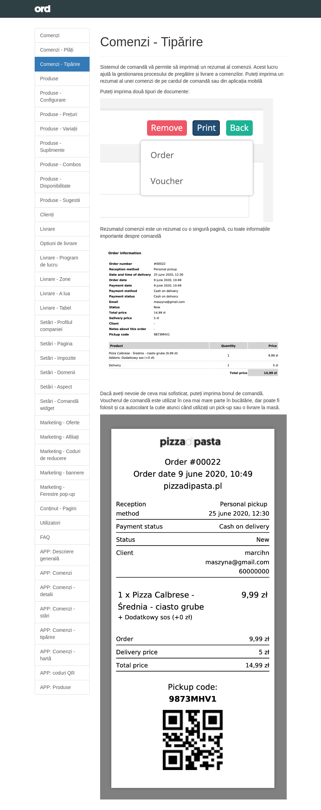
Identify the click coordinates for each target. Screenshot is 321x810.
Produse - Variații (58, 128)
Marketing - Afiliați (59, 437)
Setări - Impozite (58, 358)
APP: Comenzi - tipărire (57, 633)
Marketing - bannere (62, 472)
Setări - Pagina (56, 343)
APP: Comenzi (56, 573)
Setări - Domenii (57, 372)
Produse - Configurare (53, 96)
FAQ (45, 537)
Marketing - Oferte (60, 422)
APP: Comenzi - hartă (57, 655)
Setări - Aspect (56, 387)
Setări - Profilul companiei (56, 325)
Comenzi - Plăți (57, 50)
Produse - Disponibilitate (55, 182)
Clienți (47, 214)
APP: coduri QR (57, 673)
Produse (49, 78)
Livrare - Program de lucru (59, 261)
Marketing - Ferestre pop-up (57, 490)
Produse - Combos (60, 164)
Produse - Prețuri (58, 114)
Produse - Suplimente (52, 146)
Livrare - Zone (55, 279)
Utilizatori (50, 523)
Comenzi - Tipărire (60, 64)
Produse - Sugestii (60, 200)
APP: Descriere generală (57, 555)
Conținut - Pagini (58, 508)
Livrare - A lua (55, 293)
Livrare (47, 229)
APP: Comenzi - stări (57, 612)
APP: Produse (55, 687)
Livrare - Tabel (55, 308)
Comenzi (50, 35)
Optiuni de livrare (58, 243)
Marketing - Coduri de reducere (60, 454)
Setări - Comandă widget (59, 404)
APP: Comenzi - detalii (57, 591)
